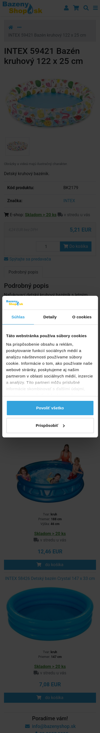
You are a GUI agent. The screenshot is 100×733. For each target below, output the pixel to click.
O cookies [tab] (82, 317)
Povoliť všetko (50, 408)
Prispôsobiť (50, 425)
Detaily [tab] (50, 317)
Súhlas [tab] (18, 317)
